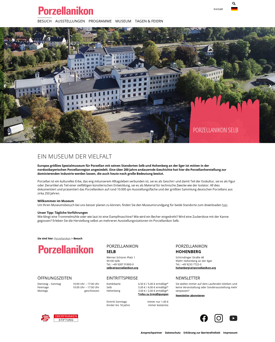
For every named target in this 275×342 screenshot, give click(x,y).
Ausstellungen (70, 21)
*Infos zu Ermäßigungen (153, 294)
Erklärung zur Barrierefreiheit (202, 332)
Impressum (230, 332)
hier (225, 205)
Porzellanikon (62, 238)
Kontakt (218, 9)
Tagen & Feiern (149, 21)
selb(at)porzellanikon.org (122, 267)
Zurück (5, 86)
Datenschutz (173, 332)
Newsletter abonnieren (190, 295)
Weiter (270, 86)
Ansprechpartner (151, 332)
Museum (123, 21)
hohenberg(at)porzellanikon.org (196, 267)
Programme (100, 21)
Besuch (44, 21)
